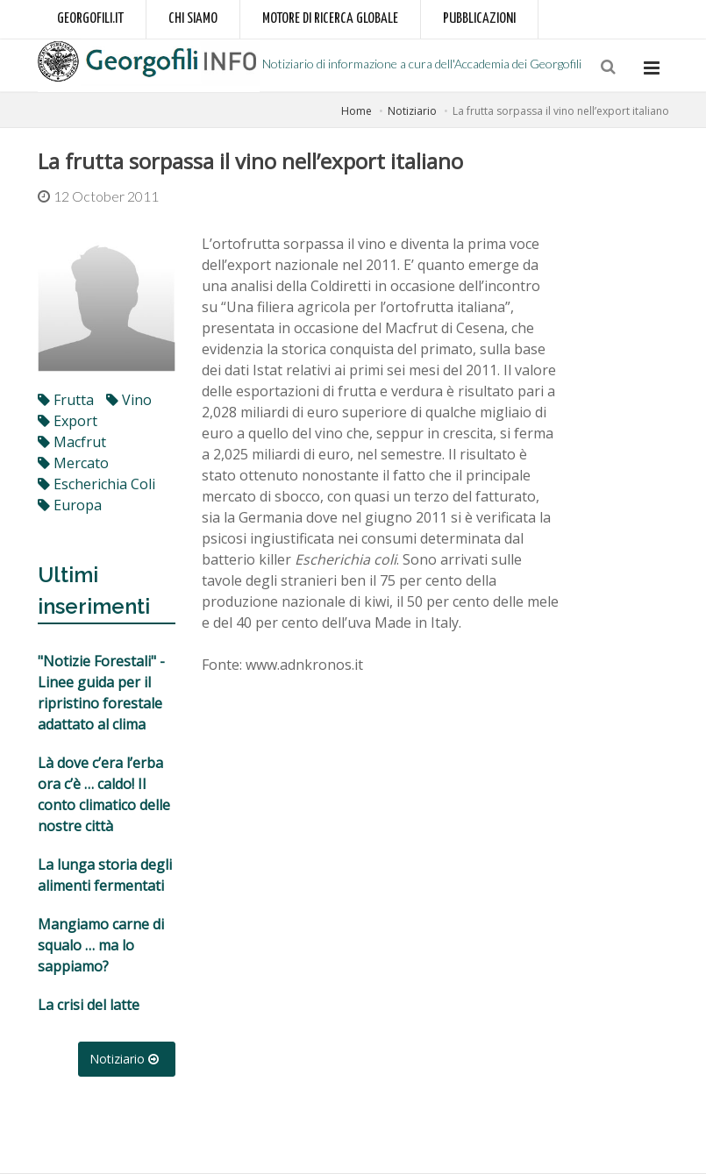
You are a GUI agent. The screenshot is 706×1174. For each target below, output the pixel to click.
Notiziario (412, 110)
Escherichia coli (96, 484)
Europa (70, 505)
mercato (73, 463)
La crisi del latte (88, 1004)
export (67, 420)
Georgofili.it (90, 18)
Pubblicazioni (479, 18)
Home (356, 110)
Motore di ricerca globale (330, 18)
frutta (66, 399)
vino (129, 399)
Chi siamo (193, 18)
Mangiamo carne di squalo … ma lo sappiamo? (101, 945)
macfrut (72, 442)
